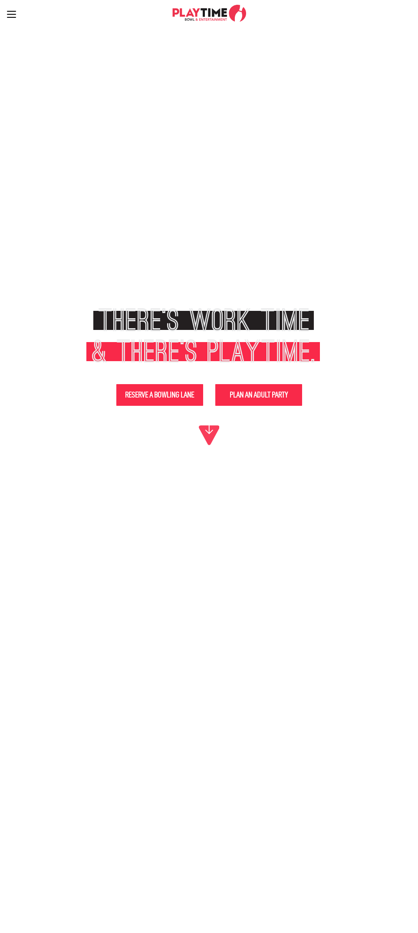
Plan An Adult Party (259, 395)
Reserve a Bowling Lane (159, 395)
